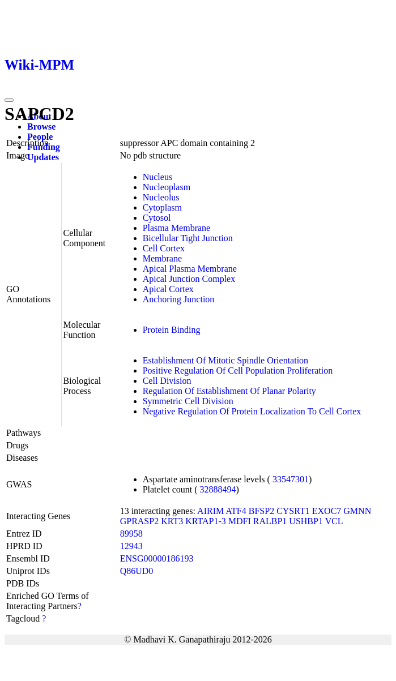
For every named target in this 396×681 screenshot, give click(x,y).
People (40, 137)
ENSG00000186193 (157, 558)
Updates (43, 157)
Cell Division (167, 381)
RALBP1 (270, 521)
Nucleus (157, 177)
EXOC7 (327, 511)
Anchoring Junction (179, 299)
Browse (41, 126)
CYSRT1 (293, 511)
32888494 (218, 489)
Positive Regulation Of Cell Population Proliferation (238, 370)
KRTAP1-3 (205, 521)
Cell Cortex (164, 248)
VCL (334, 521)
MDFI (239, 521)
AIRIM (210, 511)
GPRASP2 (139, 521)
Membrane (162, 258)
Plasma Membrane (177, 228)
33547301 (290, 479)
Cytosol (157, 217)
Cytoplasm (162, 207)
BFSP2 (261, 511)
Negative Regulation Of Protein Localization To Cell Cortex (252, 411)
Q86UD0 (137, 571)
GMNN (357, 511)
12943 (131, 546)
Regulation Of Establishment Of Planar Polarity (229, 391)
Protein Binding (172, 330)
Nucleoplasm (166, 187)
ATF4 (235, 511)
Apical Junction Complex (189, 279)
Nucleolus (161, 197)
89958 (131, 533)
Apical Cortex (168, 289)
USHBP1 (306, 521)
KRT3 (172, 521)
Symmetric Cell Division (188, 401)
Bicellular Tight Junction (188, 238)
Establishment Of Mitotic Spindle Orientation (225, 360)
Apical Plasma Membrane (190, 268)
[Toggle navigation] (9, 100)
